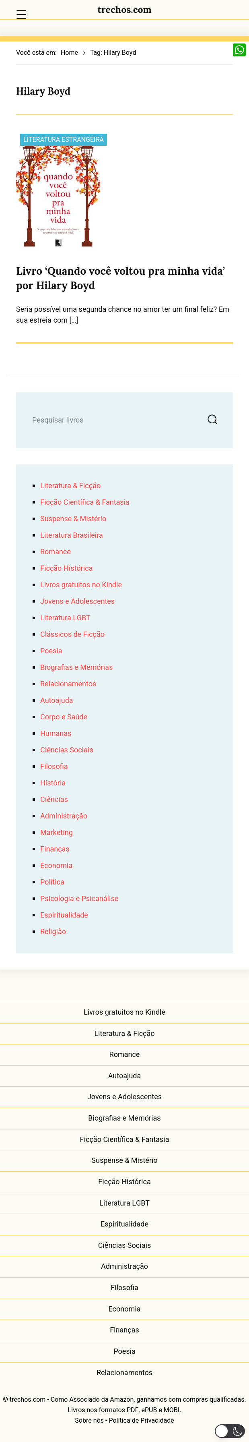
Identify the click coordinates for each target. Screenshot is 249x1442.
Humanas (55, 733)
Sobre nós (89, 1420)
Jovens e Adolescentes (77, 601)
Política (52, 882)
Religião (53, 931)
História (53, 783)
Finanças (55, 849)
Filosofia (54, 766)
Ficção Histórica (66, 568)
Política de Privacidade (141, 1420)
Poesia (51, 651)
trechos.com (124, 9)
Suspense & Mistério (73, 519)
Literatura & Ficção (70, 486)
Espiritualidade (64, 915)
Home (69, 53)
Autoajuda (56, 700)
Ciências (54, 799)
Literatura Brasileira (71, 535)
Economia (56, 865)
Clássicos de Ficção (72, 634)
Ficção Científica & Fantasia (85, 502)
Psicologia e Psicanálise (79, 898)
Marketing (56, 832)
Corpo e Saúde (63, 717)
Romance (55, 552)
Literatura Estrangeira (63, 140)
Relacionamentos (68, 684)
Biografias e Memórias (76, 667)
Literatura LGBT (65, 618)
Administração (63, 816)
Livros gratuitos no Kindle (81, 585)
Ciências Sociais (66, 750)
